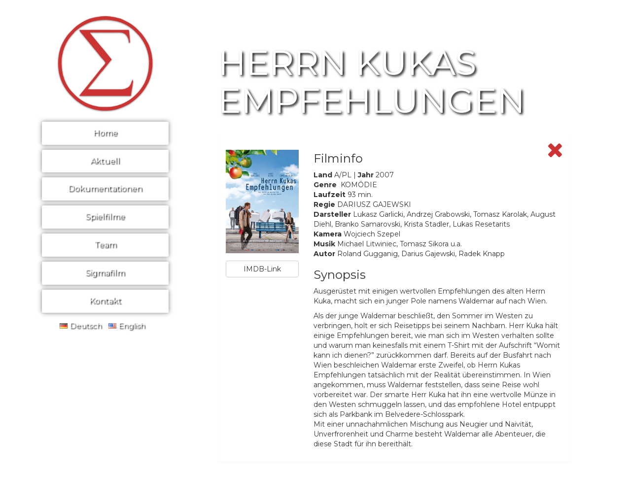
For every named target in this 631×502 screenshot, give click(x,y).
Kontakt (105, 300)
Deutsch (81, 325)
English (126, 325)
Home (105, 132)
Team (105, 244)
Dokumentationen (105, 188)
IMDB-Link (262, 269)
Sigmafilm (105, 272)
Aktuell (105, 161)
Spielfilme (105, 216)
